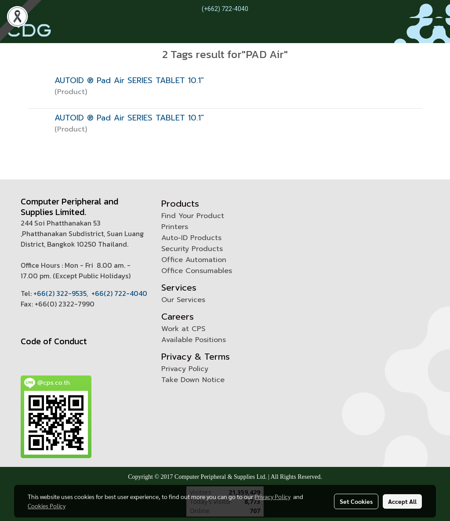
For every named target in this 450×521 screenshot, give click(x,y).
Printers (174, 227)
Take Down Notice (193, 380)
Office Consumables (196, 271)
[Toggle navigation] (438, 30)
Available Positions (193, 340)
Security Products (192, 249)
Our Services (183, 300)
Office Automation (193, 260)
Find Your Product (192, 216)
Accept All (402, 501)
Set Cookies (356, 501)
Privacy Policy (184, 369)
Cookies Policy (46, 506)
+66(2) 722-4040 (119, 293)
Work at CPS (183, 329)
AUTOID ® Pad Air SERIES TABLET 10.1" (129, 80)
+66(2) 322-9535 (60, 293)
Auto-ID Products (191, 238)
